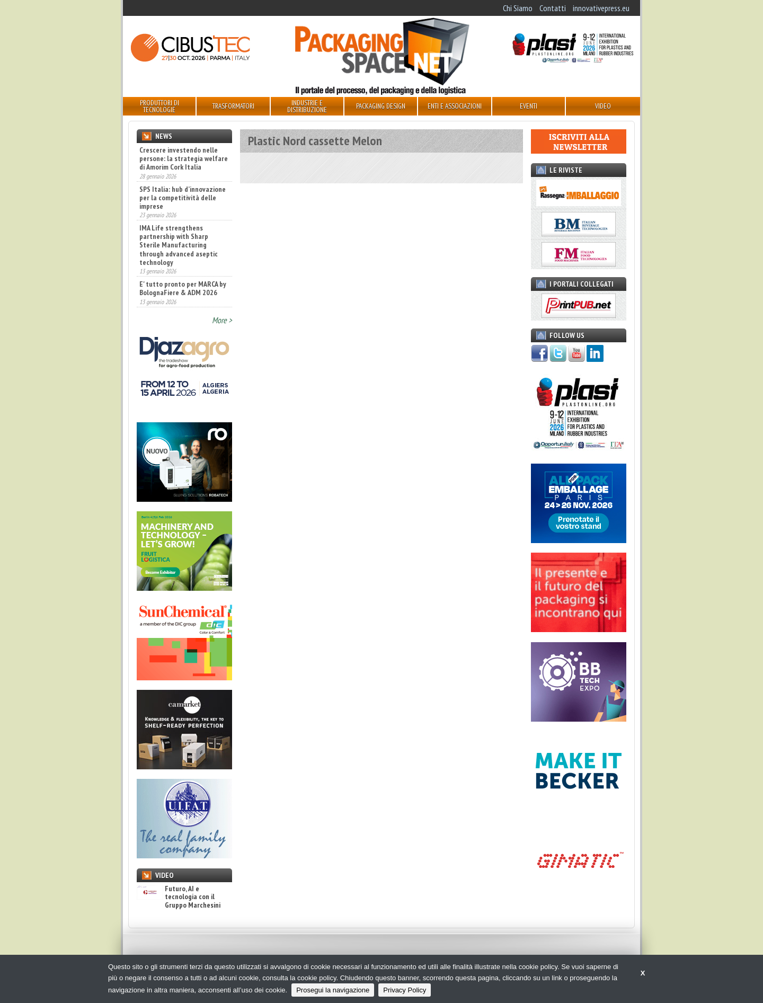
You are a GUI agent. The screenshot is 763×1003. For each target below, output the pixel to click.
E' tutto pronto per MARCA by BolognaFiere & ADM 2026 (182, 288)
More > (222, 320)
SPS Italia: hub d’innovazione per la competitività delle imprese (182, 197)
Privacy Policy (404, 990)
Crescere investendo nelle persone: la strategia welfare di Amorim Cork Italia (183, 158)
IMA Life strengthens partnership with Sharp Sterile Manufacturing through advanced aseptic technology (178, 245)
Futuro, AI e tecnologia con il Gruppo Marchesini (178, 897)
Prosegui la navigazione (332, 990)
